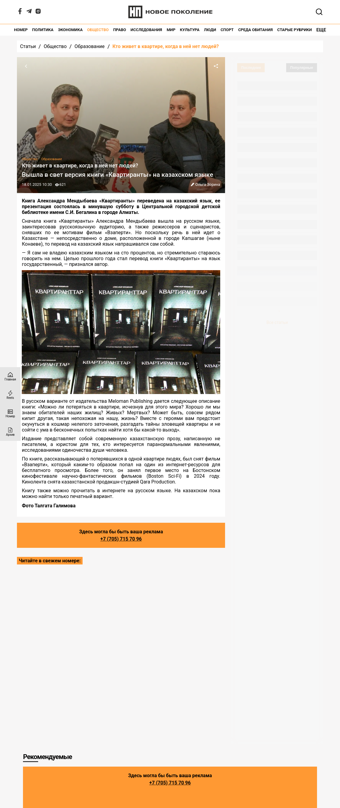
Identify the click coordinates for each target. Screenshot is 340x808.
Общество (98, 30)
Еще (321, 30)
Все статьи (277, 322)
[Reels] (10, 395)
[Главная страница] (10, 376)
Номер (21, 30)
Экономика (70, 30)
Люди (210, 30)
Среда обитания (255, 30)
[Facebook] (20, 12)
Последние (251, 68)
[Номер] (10, 413)
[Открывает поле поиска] (319, 12)
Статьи (28, 46)
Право (119, 30)
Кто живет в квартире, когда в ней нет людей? (166, 46)
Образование (89, 46)
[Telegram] (29, 12)
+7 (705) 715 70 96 (121, 539)
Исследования (146, 30)
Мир (171, 30)
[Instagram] (38, 12)
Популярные (301, 68)
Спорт (227, 30)
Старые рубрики (294, 30)
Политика (42, 30)
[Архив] (10, 431)
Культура (190, 30)
